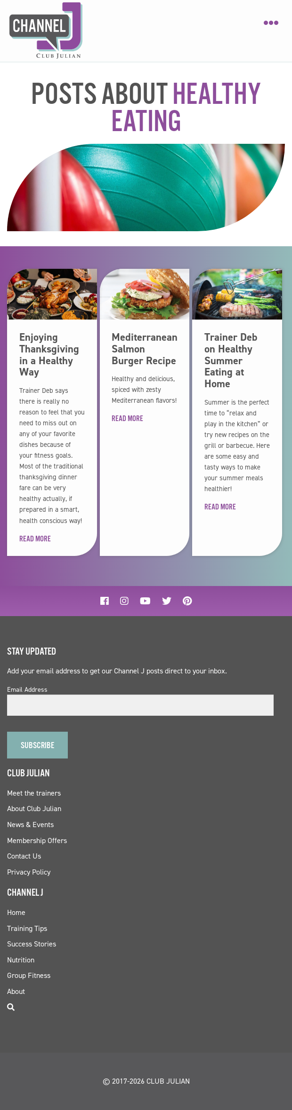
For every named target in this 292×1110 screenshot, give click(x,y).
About (16, 991)
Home (16, 912)
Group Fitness (28, 975)
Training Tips (27, 928)
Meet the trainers (34, 793)
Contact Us (24, 856)
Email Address (27, 690)
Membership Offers (37, 840)
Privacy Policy (28, 872)
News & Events (30, 824)
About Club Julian (34, 808)
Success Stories (31, 944)
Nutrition (20, 960)
